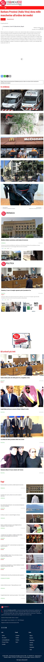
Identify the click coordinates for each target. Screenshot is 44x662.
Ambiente (2, 509)
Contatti (3, 644)
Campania (32, 647)
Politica (3, 293)
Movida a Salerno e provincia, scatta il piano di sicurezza (14, 240)
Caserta (31, 642)
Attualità (9, 19)
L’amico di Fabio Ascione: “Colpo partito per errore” (11, 585)
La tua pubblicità (5, 640)
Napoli (22, 26)
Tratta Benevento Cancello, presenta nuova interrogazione (12, 575)
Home (3, 635)
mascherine (17, 26)
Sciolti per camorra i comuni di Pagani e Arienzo (10, 514)
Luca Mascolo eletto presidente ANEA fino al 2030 (12, 439)
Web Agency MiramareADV (22, 660)
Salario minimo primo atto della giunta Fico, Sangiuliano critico (15, 377)
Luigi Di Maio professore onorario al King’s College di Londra (15, 409)
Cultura (17, 637)
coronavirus (6, 26)
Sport (17, 642)
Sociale (3, 19)
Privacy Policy (5, 642)
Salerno (31, 645)
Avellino (31, 638)
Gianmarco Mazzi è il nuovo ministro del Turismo (12, 470)
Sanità (12, 19)
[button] (5, 8)
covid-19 (12, 26)
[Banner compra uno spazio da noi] (22, 348)
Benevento (32, 640)
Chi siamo (4, 637)
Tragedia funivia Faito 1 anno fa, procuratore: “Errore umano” (13, 595)
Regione (2, 294)
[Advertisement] (22, 323)
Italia (31, 649)
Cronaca (3, 243)
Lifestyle (3, 508)
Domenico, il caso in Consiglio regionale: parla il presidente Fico (16, 290)
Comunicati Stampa (5, 578)
